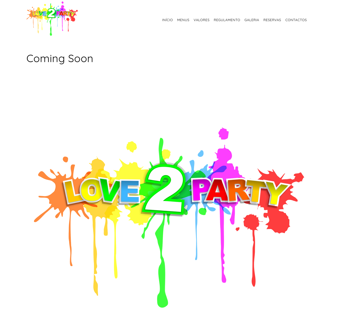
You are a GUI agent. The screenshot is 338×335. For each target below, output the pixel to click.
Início (167, 20)
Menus (183, 20)
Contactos (296, 20)
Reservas (272, 20)
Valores (201, 20)
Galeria (252, 20)
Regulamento (227, 20)
